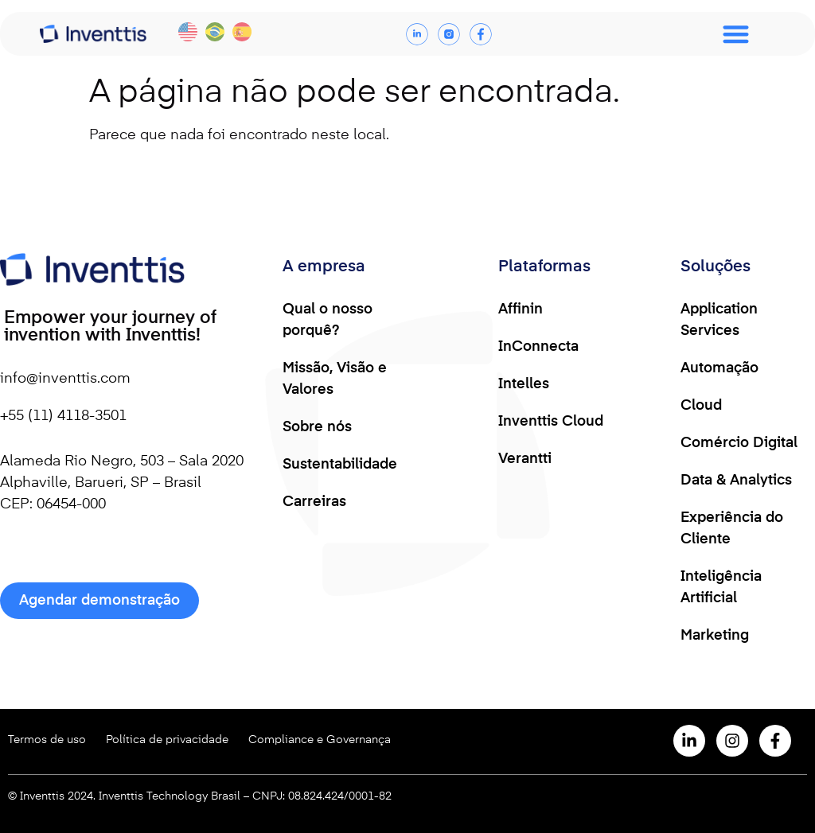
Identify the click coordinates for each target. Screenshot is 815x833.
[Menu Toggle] (736, 34)
